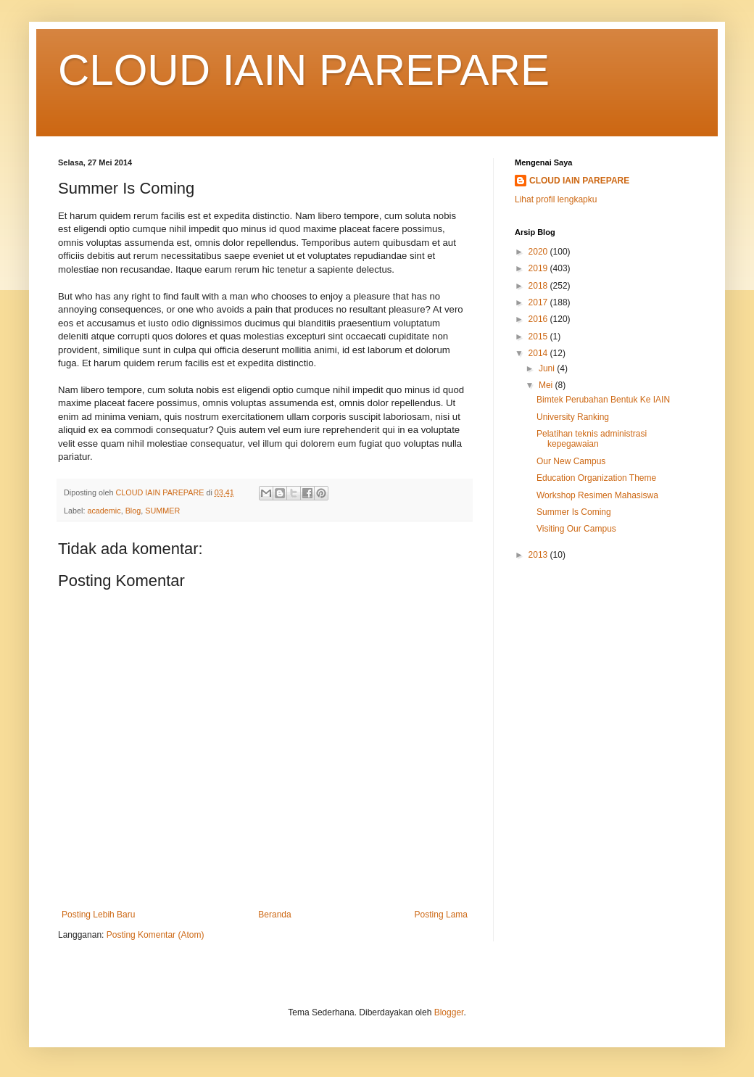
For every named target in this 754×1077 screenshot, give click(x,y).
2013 (539, 555)
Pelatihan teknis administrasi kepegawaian (591, 439)
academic (103, 510)
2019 (539, 268)
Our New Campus (570, 461)
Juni (548, 368)
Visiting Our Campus (576, 529)
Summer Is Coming (573, 512)
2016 (539, 319)
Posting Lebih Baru (98, 914)
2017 (539, 302)
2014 (539, 353)
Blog (133, 510)
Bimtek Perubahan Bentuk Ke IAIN (603, 400)
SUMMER (162, 510)
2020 (539, 252)
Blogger (449, 1012)
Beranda (274, 914)
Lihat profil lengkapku (556, 199)
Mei (547, 385)
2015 (539, 336)
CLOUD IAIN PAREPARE (304, 70)
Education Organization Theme (596, 478)
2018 (539, 286)
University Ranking (572, 417)
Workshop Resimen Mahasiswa (597, 495)
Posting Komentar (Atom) (155, 935)
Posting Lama (441, 914)
